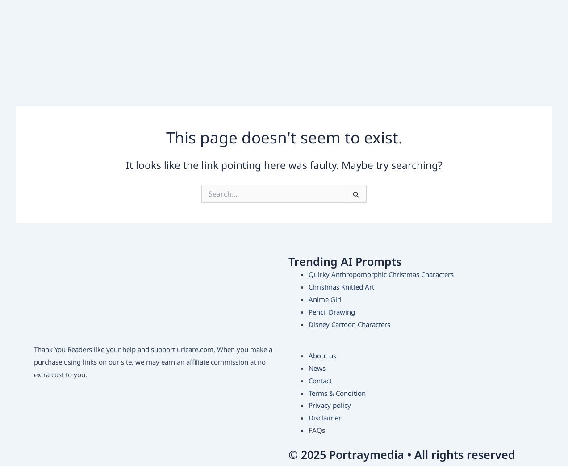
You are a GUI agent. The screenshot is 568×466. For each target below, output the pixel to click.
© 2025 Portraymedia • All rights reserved (401, 454)
